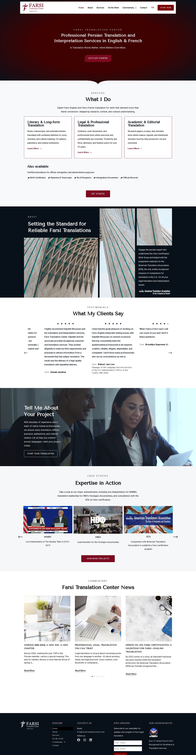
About (90, 7)
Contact (143, 7)
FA (152, 7)
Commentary (129, 8)
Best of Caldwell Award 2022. (161, 741)
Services (100, 7)
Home (81, 7)
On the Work (113, 7)
